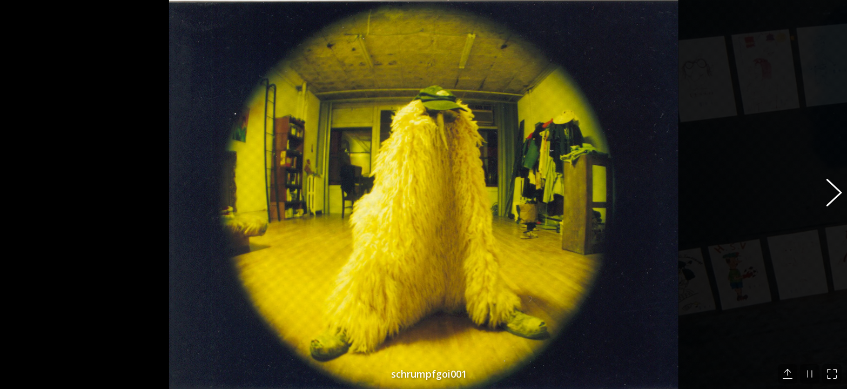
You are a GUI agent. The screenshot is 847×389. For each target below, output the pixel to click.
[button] (828, 194)
